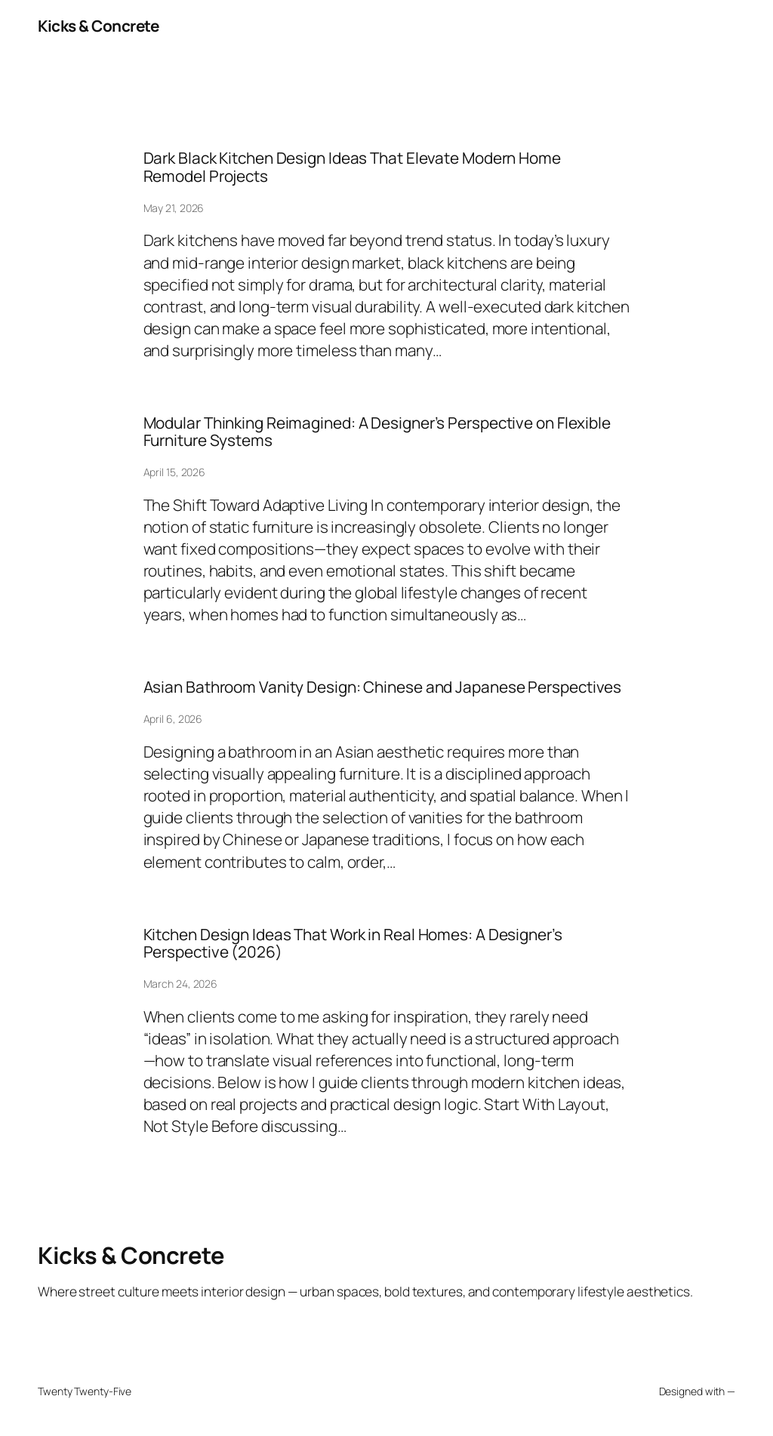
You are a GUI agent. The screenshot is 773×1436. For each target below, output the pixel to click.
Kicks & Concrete (98, 25)
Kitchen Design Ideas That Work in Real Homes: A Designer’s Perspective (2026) (352, 943)
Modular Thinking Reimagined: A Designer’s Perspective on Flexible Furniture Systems (377, 432)
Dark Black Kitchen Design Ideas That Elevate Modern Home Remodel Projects (352, 167)
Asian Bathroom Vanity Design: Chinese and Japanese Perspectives (382, 687)
